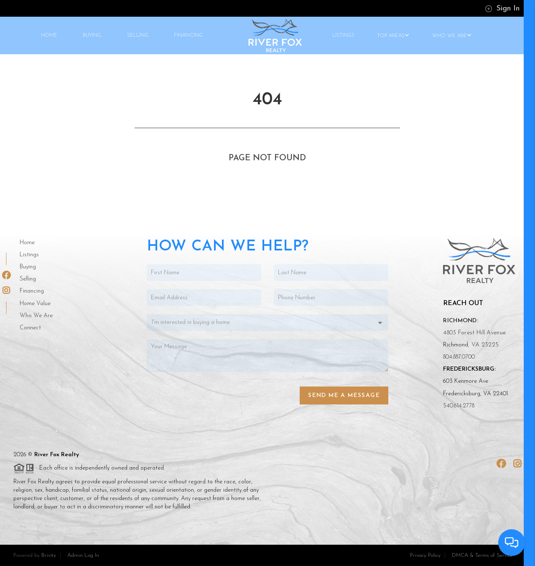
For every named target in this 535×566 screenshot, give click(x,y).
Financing (32, 291)
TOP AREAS (393, 35)
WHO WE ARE (451, 35)
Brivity (48, 555)
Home (27, 243)
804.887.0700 (459, 357)
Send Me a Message (344, 395)
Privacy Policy (425, 555)
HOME (49, 35)
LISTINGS (343, 35)
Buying (28, 267)
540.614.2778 (458, 406)
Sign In (502, 9)
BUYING (92, 35)
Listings (29, 255)
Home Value (35, 304)
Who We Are (36, 316)
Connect (30, 328)
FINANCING (188, 35)
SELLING (137, 35)
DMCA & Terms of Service (482, 555)
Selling (28, 279)
